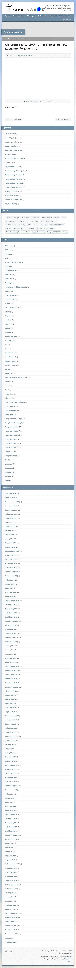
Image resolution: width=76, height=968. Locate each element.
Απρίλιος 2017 (10, 856)
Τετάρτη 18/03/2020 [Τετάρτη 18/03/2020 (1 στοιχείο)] (54, 232)
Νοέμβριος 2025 (11, 514)
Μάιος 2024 (9, 588)
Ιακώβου (8, 324)
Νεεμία (7, 386)
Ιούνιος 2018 (9, 798)
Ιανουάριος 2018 (11, 819)
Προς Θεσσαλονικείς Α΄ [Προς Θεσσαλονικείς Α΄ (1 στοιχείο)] (46, 228)
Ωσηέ (7, 480)
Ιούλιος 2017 (9, 843)
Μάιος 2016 (9, 901)
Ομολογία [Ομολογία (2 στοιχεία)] (44, 225)
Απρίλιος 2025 (10, 543)
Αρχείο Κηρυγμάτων (14, 39)
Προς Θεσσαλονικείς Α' (13, 419)
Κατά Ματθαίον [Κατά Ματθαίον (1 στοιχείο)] (33, 221)
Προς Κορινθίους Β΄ (12, 435)
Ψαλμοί (8, 476)
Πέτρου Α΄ (8, 398)
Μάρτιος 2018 (10, 810)
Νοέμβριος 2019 (11, 728)
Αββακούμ (9, 246)
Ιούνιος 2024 (9, 584)
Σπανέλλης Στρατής (12, 195)
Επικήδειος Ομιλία (12, 308)
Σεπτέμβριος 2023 (11, 621)
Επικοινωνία (64, 16)
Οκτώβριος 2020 (11, 683)
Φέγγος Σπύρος (11, 204)
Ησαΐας (8, 320)
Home (5, 39)
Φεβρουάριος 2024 (12, 600)
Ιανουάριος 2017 (11, 868)
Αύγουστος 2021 (11, 642)
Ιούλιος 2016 (9, 893)
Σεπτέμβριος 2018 (11, 786)
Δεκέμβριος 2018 (11, 773)
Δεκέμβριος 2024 (11, 559)
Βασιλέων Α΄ (9, 275)
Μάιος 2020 (9, 703)
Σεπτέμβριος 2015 (11, 934)
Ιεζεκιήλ (8, 328)
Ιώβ (6, 345)
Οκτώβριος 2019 (11, 732)
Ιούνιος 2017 (9, 847)
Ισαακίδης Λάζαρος (12, 138)
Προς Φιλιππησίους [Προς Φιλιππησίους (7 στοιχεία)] (38, 232)
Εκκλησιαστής (10, 299)
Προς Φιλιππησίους (12, 456)
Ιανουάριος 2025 (11, 555)
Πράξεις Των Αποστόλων (14, 402)
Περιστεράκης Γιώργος (13, 183)
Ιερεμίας (8, 332)
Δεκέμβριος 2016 (11, 872)
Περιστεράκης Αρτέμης (13, 175)
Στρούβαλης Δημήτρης (13, 200)
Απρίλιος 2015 (10, 942)
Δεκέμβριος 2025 (11, 510)
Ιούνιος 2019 (9, 749)
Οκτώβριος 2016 (11, 880)
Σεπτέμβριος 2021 (11, 638)
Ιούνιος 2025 (9, 535)
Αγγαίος (8, 254)
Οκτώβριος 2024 (11, 568)
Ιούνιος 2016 (9, 897)
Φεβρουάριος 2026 (12, 502)
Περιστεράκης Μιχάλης (13, 187)
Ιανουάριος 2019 (11, 769)
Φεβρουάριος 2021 (12, 666)
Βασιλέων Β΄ (9, 279)
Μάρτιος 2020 (10, 712)
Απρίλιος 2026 (10, 493)
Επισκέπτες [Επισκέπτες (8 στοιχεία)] (35, 218)
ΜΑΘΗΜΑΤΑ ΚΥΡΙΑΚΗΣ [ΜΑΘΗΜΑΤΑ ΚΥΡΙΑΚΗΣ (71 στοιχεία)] (48, 221)
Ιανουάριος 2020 (11, 720)
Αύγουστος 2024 (11, 576)
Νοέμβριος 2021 (11, 629)
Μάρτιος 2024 (10, 596)
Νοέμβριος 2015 (11, 926)
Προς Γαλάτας (10, 406)
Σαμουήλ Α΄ (9, 464)
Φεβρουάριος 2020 (12, 716)
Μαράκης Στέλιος (11, 146)
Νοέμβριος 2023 (11, 613)
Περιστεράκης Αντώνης (25, 55)
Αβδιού (7, 250)
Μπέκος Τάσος (10, 154)
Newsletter (52, 16)
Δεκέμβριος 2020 (11, 675)
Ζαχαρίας (8, 316)
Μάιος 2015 (9, 938)
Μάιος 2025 (9, 539)
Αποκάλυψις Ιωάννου (13, 262)
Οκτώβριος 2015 (11, 930)
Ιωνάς (7, 349)
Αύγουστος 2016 (11, 889)
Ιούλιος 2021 (9, 646)
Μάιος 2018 (9, 802)
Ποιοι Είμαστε (18, 16)
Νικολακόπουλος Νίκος (14, 158)
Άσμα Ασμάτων (10, 270)
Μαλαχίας (9, 373)
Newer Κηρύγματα (13, 119)
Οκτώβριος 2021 (11, 633)
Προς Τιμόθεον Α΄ (11, 443)
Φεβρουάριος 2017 (12, 864)
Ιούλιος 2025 (9, 531)
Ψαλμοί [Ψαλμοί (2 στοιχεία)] (65, 232)
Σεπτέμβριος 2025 (11, 522)
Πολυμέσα (42, 16)
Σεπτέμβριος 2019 (11, 736)
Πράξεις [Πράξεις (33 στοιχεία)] (8, 228)
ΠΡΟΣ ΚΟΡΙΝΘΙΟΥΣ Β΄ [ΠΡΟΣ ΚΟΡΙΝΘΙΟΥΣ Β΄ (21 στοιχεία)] (56, 225)
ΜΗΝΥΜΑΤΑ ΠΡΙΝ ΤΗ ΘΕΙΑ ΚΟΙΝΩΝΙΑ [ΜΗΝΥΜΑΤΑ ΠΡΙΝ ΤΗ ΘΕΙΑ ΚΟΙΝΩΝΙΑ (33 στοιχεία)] (19, 225)
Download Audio (41, 101)
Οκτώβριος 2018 (11, 782)
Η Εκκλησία (31, 16)
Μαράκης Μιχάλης (12, 142)
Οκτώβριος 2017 (11, 831)
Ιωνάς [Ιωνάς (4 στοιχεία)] (64, 218)
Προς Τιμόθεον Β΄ (11, 447)
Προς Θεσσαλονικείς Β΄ (13, 423)
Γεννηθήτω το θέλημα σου (15, 287)
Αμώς (7, 258)
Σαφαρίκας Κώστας (12, 191)
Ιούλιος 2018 (9, 794)
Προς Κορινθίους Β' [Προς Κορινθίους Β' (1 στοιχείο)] (12, 232)
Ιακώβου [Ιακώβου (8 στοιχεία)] (57, 218)
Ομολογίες (9, 163)
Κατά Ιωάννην (10, 353)
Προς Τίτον (9, 452)
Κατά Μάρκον (10, 361)
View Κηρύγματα (27, 39)
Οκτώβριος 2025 (11, 518)
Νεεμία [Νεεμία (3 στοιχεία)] (36, 225)
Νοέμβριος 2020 (11, 679)
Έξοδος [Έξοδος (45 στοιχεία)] (8, 218)
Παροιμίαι (9, 394)
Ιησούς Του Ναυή (11, 336)
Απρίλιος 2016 (10, 905)
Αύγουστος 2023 (11, 625)
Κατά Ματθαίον (11, 365)
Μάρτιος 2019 (10, 761)
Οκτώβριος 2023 (11, 617)
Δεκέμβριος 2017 (11, 823)
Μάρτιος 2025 (10, 547)
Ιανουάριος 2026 (11, 506)
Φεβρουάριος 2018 (12, 814)
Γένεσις (8, 283)
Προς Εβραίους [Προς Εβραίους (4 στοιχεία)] (18, 228)
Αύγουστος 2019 (11, 740)
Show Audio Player (24, 101)
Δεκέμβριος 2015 (11, 922)
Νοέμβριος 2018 (11, 777)
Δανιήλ (7, 291)
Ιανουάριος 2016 (11, 917)
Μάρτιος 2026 (10, 498)
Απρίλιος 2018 (10, 806)
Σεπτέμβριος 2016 (11, 884)
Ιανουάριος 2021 (11, 670)
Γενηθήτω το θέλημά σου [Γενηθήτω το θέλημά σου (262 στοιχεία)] (21, 218)
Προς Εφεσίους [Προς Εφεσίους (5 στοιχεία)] (31, 228)
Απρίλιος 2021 (10, 658)
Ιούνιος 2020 (9, 699)
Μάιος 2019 (9, 753)
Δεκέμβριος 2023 (11, 609)
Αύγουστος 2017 (11, 839)
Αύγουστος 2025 (11, 526)
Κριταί (7, 369)
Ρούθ (7, 460)
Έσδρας (8, 312)
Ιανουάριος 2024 (11, 605)
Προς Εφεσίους (10, 415)
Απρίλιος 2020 (10, 707)
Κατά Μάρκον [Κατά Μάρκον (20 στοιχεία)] (21, 221)
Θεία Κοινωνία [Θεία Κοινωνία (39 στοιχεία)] (47, 218)
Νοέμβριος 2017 (11, 827)
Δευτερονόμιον (11, 295)
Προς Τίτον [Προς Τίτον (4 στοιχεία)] (25, 232)
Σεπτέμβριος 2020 (11, 687)
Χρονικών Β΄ (9, 472)
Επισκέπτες (9, 134)
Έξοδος (8, 303)
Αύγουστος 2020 (11, 691)
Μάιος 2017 (9, 852)
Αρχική (7, 16)
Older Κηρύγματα (63, 119)
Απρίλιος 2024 (10, 592)
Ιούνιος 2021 (9, 650)
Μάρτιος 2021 (10, 662)
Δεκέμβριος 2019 (11, 724)
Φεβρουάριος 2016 (12, 913)
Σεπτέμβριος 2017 (11, 835)
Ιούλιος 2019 (9, 745)
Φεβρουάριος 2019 (12, 765)
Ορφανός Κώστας (11, 167)
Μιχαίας (8, 382)
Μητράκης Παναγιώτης (13, 150)
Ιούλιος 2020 (9, 695)
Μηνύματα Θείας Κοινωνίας (15, 377)
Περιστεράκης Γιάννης (13, 179)
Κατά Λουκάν (10, 357)
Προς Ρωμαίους (10, 439)
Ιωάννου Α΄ (9, 340)
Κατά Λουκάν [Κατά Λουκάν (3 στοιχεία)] (10, 221)
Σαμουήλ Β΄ (9, 468)
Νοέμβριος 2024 (11, 563)
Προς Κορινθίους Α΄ (12, 431)
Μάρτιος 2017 (10, 860)
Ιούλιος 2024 (9, 580)
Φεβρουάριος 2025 (12, 551)
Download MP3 (48, 101)
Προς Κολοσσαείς (11, 427)
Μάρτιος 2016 (10, 909)
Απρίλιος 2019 (10, 757)
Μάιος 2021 (9, 654)
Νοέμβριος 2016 (11, 876)
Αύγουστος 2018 (11, 790)
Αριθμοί (8, 266)
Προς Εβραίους (10, 410)
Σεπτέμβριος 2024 (11, 572)
